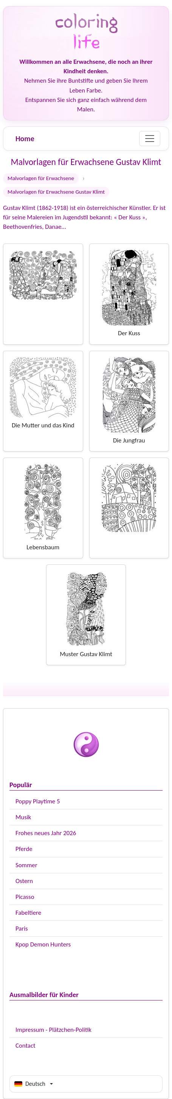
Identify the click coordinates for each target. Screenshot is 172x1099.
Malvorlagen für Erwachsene (41, 178)
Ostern (24, 881)
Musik (23, 817)
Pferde (24, 849)
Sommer (26, 865)
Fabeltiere (28, 913)
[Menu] (149, 138)
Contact (25, 1046)
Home (24, 138)
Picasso (24, 897)
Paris (21, 929)
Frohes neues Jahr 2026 (45, 833)
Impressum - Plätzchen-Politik (53, 1030)
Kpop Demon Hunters (43, 944)
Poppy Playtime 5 (37, 801)
